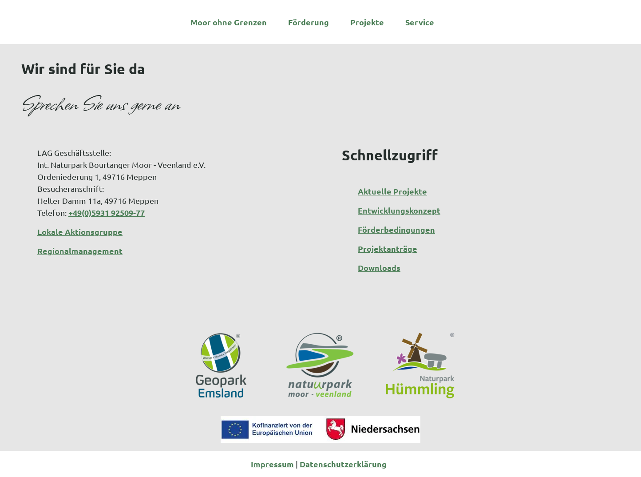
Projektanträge (387, 248)
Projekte (367, 20)
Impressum (272, 464)
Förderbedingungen (396, 229)
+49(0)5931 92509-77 (106, 212)
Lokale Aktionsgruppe (80, 232)
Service (419, 20)
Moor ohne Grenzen (228, 20)
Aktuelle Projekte (392, 191)
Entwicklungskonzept (399, 210)
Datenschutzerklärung (343, 464)
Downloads (379, 267)
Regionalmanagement (80, 251)
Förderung (308, 20)
